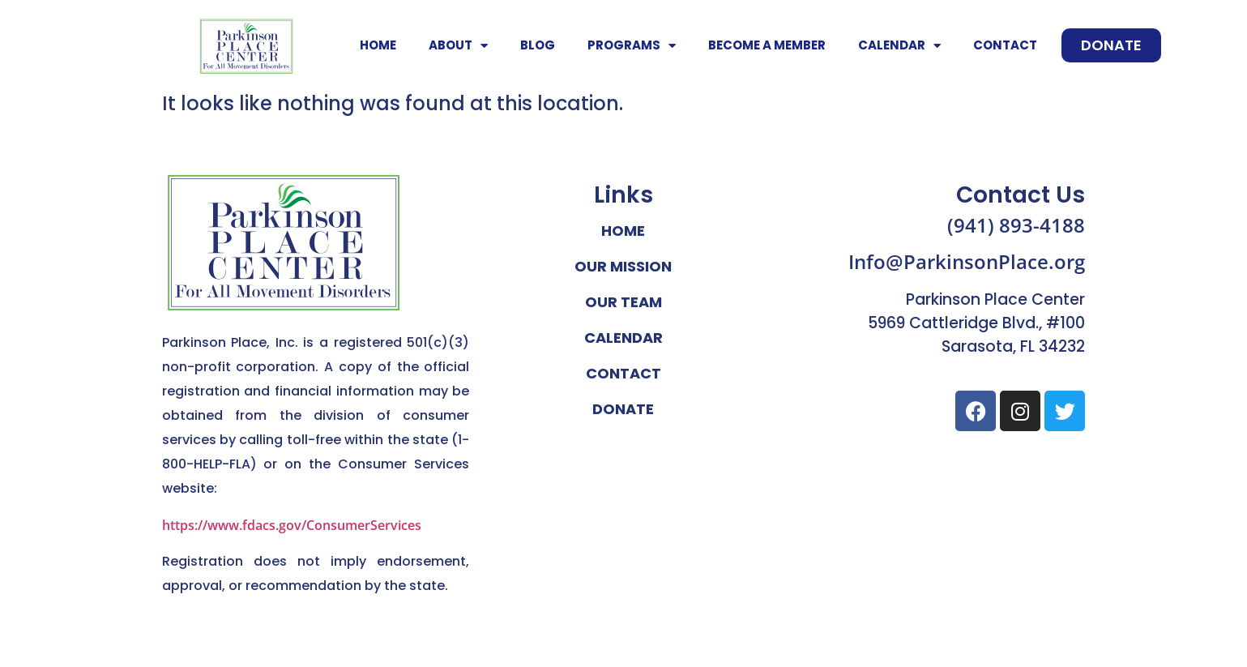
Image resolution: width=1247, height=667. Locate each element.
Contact (1005, 44)
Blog (537, 44)
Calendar (899, 46)
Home (378, 44)
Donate (623, 409)
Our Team (623, 302)
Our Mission (623, 266)
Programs (631, 46)
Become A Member (767, 44)
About (458, 46)
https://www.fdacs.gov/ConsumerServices (291, 525)
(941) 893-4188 (1016, 225)
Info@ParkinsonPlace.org (966, 261)
